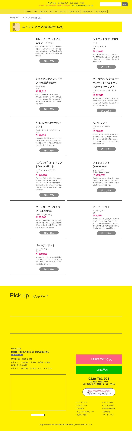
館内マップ (17, 362)
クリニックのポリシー (85, 424)
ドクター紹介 (108, 415)
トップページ (82, 415)
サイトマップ (108, 427)
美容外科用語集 (109, 421)
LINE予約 (102, 381)
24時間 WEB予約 (101, 371)
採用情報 (106, 424)
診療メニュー (82, 418)
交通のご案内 (82, 427)
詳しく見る (49, 56)
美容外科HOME (15, 18)
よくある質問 (108, 418)
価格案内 (80, 421)
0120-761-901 (98, 391)
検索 (124, 4)
